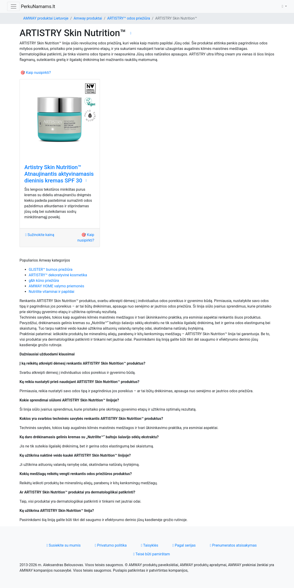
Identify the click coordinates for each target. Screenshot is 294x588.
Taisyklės (149, 545)
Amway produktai (88, 18)
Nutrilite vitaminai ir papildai (51, 291)
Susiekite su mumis (63, 545)
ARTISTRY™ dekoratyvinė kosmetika (58, 275)
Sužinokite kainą (39, 235)
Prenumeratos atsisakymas (233, 545)
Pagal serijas (184, 545)
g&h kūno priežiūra (44, 280)
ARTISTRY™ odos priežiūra (128, 18)
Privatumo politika (111, 545)
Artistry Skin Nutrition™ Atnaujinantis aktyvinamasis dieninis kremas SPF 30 (59, 174)
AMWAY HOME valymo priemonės (56, 286)
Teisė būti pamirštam (151, 554)
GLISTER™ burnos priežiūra (51, 269)
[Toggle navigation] (13, 6)
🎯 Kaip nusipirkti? (35, 72)
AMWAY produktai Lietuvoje (45, 18)
